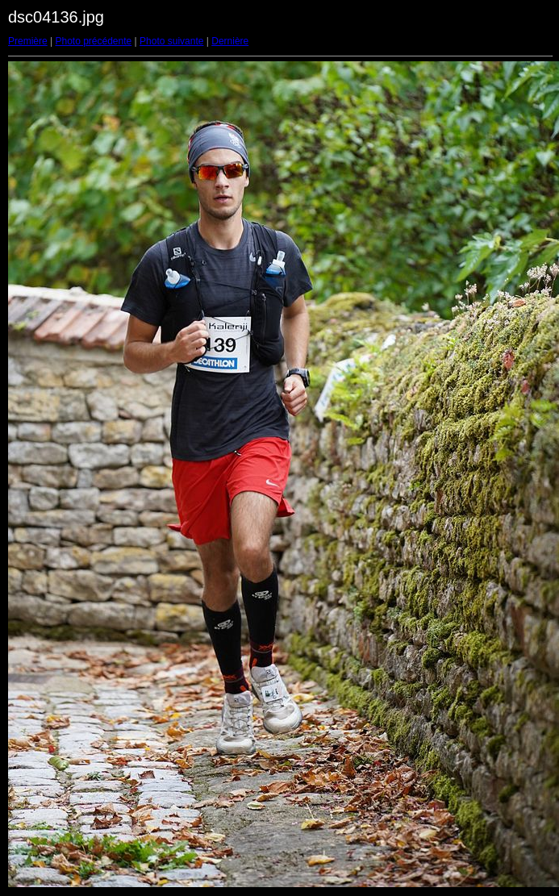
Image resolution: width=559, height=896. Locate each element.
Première (28, 41)
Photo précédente (93, 41)
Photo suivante (171, 41)
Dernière (229, 41)
